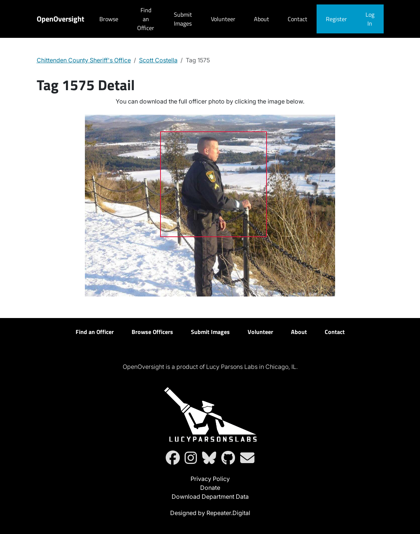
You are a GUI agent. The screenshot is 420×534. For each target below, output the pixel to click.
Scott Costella (158, 60)
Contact (297, 18)
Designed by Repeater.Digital (210, 513)
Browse (108, 18)
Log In (370, 19)
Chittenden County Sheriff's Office (84, 60)
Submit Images (183, 19)
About (261, 18)
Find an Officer (145, 19)
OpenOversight (60, 18)
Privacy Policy (210, 478)
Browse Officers (152, 331)
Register (336, 18)
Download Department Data (210, 496)
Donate (210, 487)
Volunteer (223, 18)
